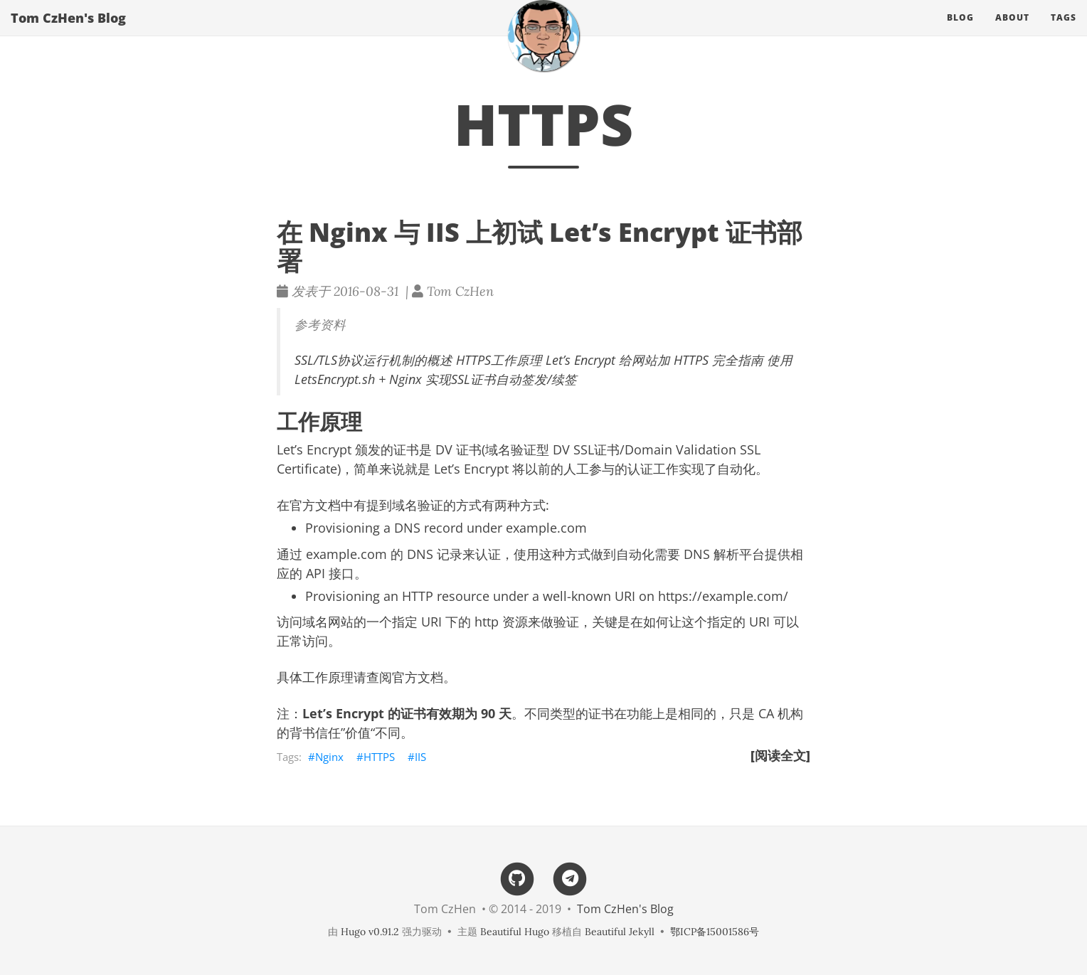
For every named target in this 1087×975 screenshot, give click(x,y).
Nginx (329, 757)
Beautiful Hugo (514, 931)
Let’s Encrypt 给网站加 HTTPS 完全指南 (654, 359)
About (1012, 32)
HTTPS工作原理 (499, 359)
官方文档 (417, 677)
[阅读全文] (780, 755)
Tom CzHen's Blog (68, 32)
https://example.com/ (723, 595)
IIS (420, 757)
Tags (1063, 32)
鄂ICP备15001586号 (714, 931)
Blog (960, 32)
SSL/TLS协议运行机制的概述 (373, 359)
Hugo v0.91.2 (370, 931)
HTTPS (379, 757)
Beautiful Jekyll (619, 931)
